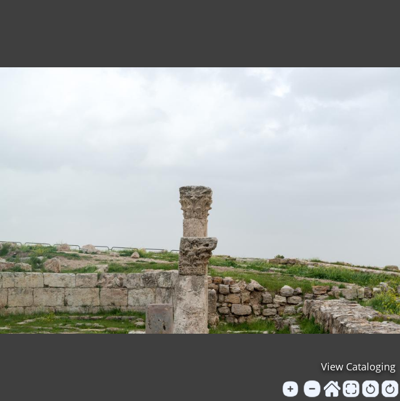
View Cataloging (358, 366)
